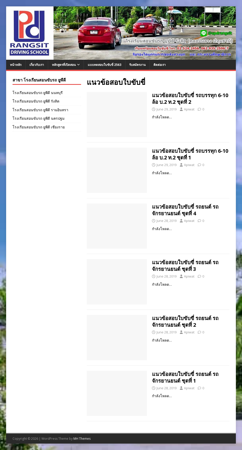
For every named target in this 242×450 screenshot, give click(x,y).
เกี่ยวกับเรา (36, 65)
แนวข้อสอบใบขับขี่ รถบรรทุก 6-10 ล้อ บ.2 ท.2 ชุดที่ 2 (190, 98)
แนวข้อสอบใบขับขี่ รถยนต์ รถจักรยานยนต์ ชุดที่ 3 (185, 265)
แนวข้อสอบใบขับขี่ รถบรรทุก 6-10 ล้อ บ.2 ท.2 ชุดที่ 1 (190, 154)
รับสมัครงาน (137, 65)
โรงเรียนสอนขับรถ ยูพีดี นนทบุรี (38, 92)
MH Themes (82, 438)
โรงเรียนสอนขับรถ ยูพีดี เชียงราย (39, 127)
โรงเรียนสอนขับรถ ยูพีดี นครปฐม (38, 118)
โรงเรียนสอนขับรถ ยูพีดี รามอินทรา (40, 109)
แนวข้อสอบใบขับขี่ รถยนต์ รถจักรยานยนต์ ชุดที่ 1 (185, 377)
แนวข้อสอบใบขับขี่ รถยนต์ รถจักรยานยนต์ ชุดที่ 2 (185, 321)
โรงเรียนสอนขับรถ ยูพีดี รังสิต (36, 101)
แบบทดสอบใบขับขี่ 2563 (104, 65)
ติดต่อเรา (159, 65)
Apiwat (189, 109)
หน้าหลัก (15, 65)
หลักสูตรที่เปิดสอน (64, 65)
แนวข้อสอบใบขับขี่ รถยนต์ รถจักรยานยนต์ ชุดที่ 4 (185, 210)
